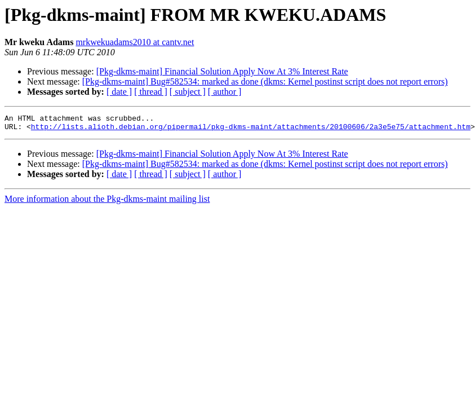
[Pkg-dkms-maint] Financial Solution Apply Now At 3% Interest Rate (222, 71)
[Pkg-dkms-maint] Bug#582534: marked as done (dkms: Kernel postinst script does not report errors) (265, 81)
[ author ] (225, 91)
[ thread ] (150, 91)
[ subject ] (188, 91)
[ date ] (119, 91)
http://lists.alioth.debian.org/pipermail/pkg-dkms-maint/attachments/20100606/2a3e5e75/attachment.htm (250, 130)
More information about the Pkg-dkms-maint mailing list (107, 202)
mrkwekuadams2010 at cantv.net (135, 42)
